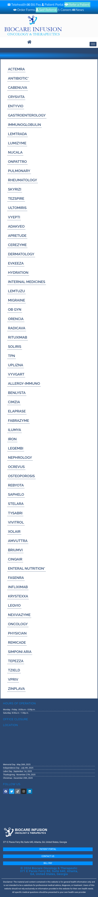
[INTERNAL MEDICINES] (26, 282)
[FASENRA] (16, 578)
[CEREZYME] (17, 245)
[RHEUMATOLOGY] (22, 180)
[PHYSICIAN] (17, 633)
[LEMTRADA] (17, 134)
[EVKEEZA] (15, 263)
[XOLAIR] (14, 531)
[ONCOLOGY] (18, 624)
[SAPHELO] (16, 494)
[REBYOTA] (16, 485)
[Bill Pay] (34, 4)
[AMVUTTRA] (17, 541)
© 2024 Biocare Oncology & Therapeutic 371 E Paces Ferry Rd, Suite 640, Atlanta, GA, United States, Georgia (49, 871)
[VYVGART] (16, 374)
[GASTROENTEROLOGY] (26, 115)
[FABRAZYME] (18, 420)
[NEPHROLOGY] (20, 457)
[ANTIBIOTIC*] (18, 78)
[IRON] (12, 439)
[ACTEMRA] (16, 69)
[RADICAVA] (16, 328)
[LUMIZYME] (17, 143)
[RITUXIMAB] (17, 337)
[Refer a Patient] (77, 4)
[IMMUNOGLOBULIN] (24, 125)
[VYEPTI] (14, 217)
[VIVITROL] (16, 522)
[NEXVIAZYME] (19, 615)
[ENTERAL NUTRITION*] (26, 568)
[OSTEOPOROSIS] (21, 476)
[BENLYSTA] (16, 393)
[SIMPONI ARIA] (19, 652)
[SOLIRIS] (14, 346)
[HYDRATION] (18, 272)
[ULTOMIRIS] (17, 208)
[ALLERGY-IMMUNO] (24, 383)
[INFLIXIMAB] (18, 587)
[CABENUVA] (17, 87)
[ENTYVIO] (15, 106)
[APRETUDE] (17, 236)
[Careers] (64, 9)
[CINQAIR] (15, 559)
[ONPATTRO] (17, 162)
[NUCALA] (15, 152)
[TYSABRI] (15, 513)
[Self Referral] (46, 9)
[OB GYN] (14, 309)
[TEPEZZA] (15, 661)
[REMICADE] (17, 642)
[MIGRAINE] (16, 300)
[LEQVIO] (14, 605)
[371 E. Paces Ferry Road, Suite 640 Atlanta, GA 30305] (49, 745)
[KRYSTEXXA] (18, 596)
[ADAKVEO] (16, 226)
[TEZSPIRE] (16, 198)
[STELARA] (15, 504)
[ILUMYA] (14, 430)
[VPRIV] (13, 679)
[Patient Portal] (53, 4)
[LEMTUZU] (16, 291)
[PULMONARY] (19, 171)
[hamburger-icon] (93, 44)
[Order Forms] (24, 9)
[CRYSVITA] (16, 97)
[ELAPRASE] (17, 411)
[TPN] (11, 356)
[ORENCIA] (15, 319)
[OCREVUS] (16, 467)
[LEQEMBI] (15, 448)
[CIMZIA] (14, 402)
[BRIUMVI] (15, 550)
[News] (78, 9)
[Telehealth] (17, 4)
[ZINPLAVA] (16, 689)
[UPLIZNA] (15, 365)
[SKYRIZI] (14, 189)
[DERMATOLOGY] (21, 254)
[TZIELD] (14, 670)
